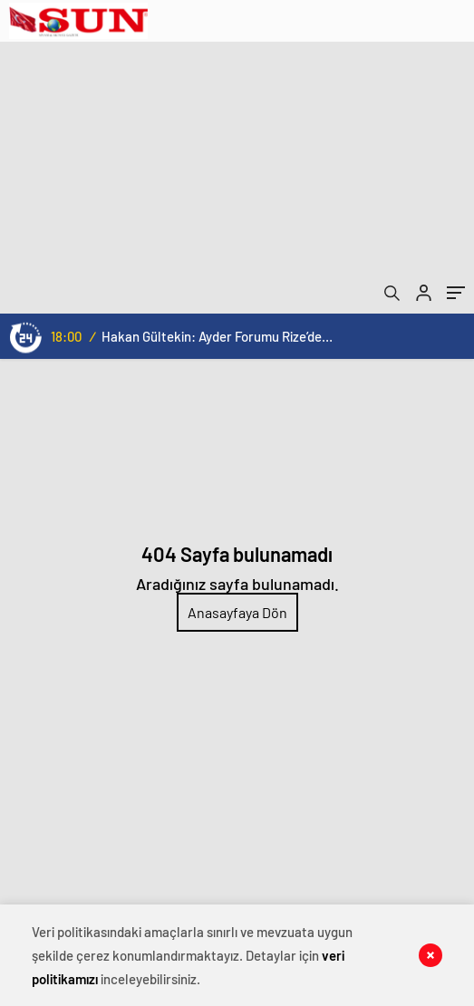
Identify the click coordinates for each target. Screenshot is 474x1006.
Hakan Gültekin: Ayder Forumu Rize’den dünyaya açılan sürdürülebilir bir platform (217, 336)
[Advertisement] (237, 178)
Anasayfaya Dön (237, 612)
